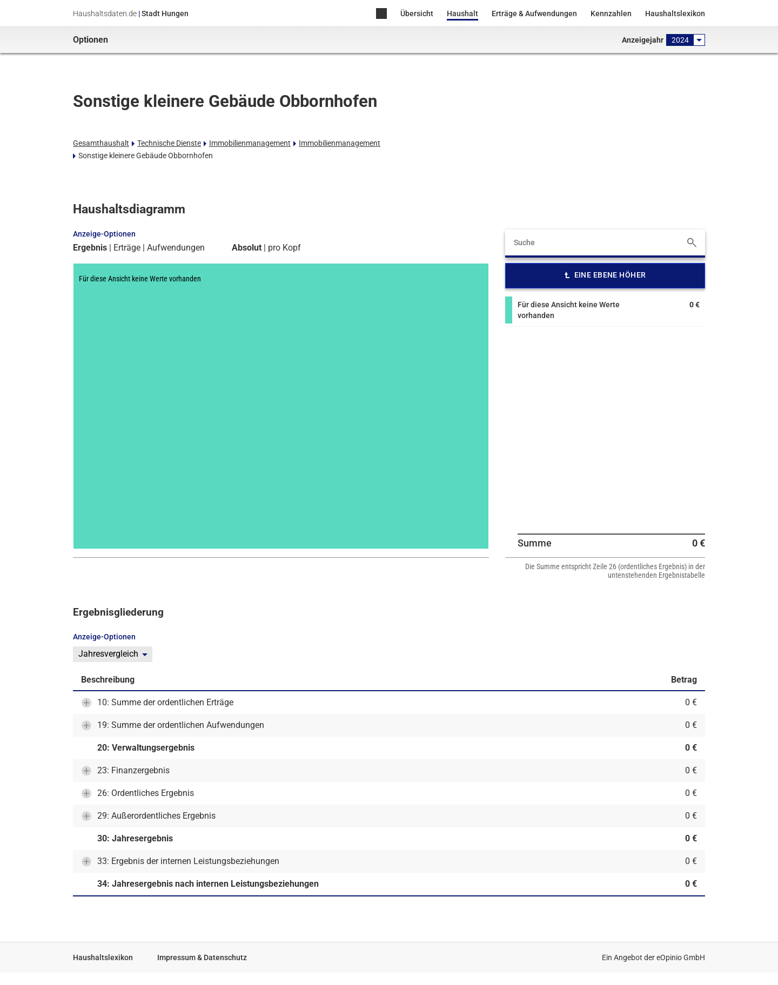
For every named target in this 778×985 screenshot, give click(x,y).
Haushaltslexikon (675, 13)
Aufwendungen (176, 248)
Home (381, 14)
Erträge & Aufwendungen (534, 13)
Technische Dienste (169, 143)
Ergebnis (90, 248)
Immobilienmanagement (250, 143)
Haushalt (462, 13)
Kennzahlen (611, 13)
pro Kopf (284, 248)
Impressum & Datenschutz (202, 957)
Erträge (126, 248)
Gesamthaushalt (101, 143)
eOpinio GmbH (680, 957)
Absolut (246, 248)
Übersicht (416, 13)
